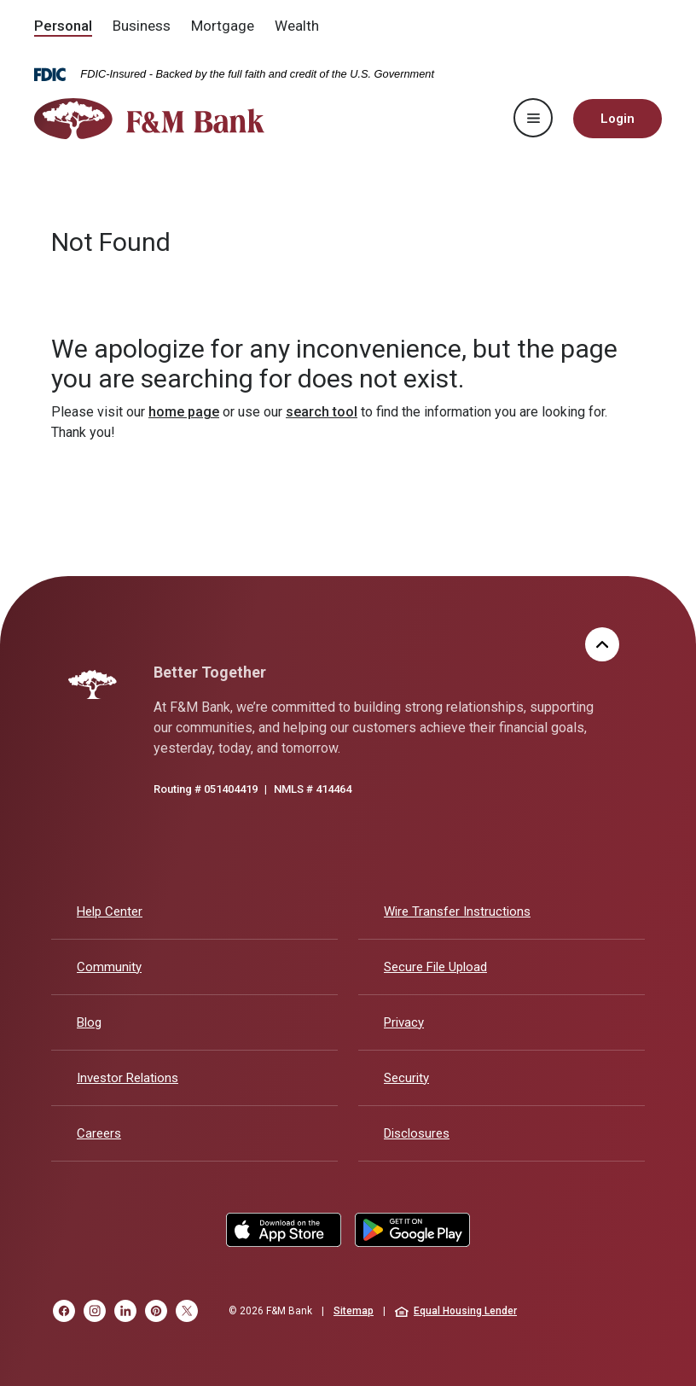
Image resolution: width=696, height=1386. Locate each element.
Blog (89, 1022)
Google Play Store (412, 1230)
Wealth (297, 25)
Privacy (404, 1022)
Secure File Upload (435, 967)
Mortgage (222, 25)
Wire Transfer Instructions (457, 911)
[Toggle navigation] (533, 117)
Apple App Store (283, 1230)
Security (406, 1078)
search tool (321, 412)
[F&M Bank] (92, 684)
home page (183, 412)
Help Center (109, 911)
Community (109, 967)
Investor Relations (127, 1078)
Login (617, 118)
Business (142, 25)
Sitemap (354, 1311)
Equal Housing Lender (456, 1311)
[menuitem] (63, 27)
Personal (63, 25)
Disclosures (417, 1133)
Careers (99, 1133)
